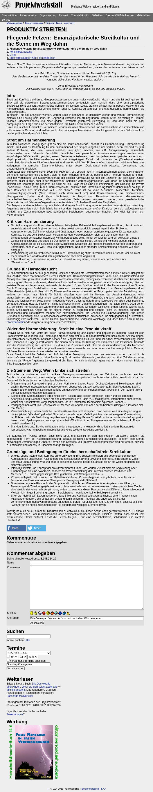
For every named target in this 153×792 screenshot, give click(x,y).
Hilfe (27, 640)
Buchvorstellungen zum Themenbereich (32, 57)
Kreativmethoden (34, 22)
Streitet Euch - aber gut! (60, 22)
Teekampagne (15, 714)
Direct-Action (9, 15)
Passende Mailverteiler (20, 695)
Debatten (97, 15)
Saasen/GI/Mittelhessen (119, 15)
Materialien (143, 15)
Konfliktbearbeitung (20, 51)
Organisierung (48, 15)
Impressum (93, 789)
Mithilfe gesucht (16, 689)
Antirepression (28, 15)
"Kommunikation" (17, 322)
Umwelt (63, 15)
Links (12, 54)
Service (6, 19)
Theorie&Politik (80, 15)
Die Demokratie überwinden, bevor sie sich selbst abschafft (32, 685)
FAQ (103, 789)
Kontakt (84, 789)
